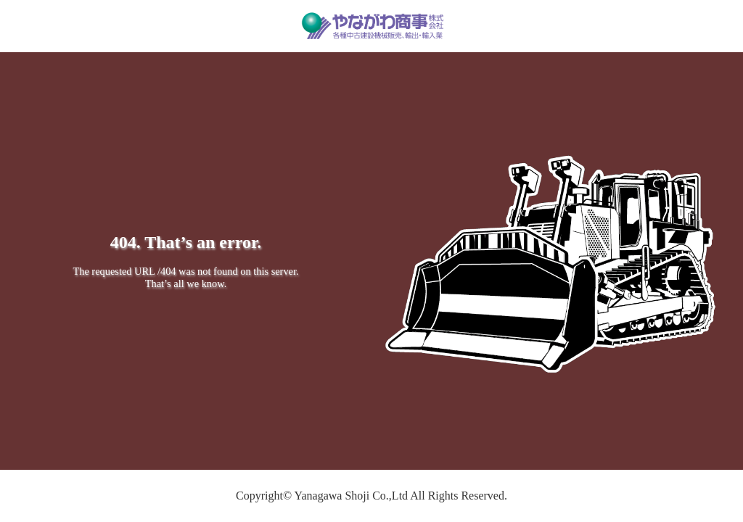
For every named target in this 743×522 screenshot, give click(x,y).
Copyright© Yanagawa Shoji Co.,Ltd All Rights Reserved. (371, 495)
